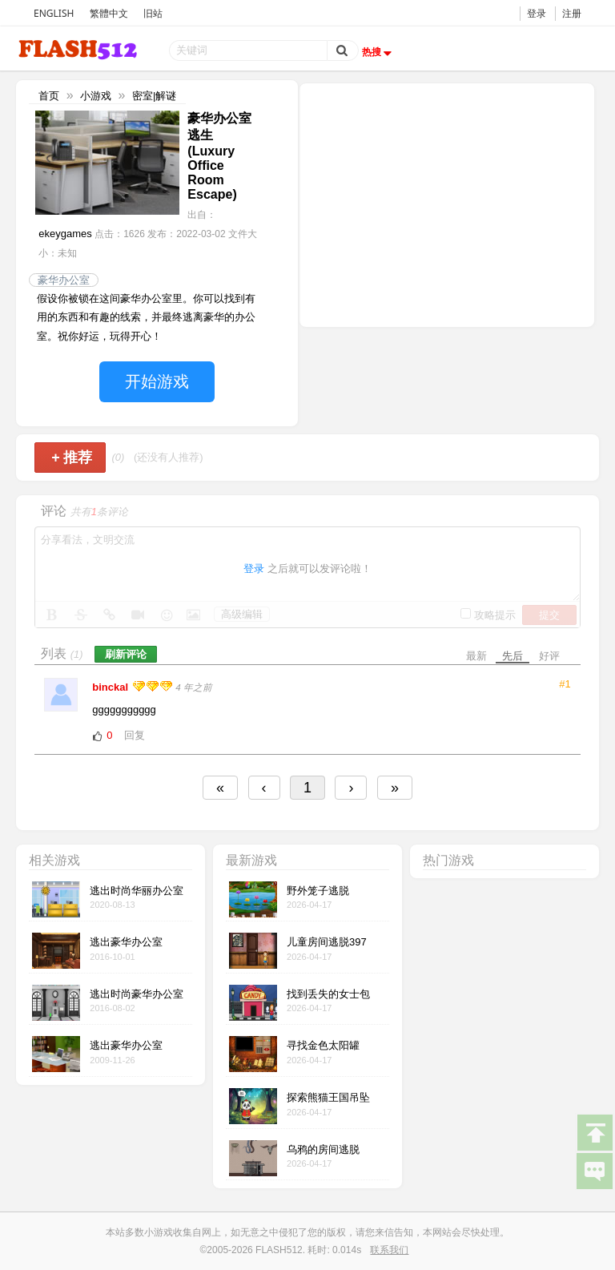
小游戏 (95, 96)
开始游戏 (157, 381)
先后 (512, 656)
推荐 (71, 458)
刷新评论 (126, 654)
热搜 (379, 52)
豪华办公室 (64, 280)
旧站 (153, 13)
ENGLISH (54, 13)
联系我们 (389, 1250)
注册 (571, 13)
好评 (549, 656)
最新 (476, 656)
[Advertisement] (446, 203)
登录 (536, 13)
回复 (134, 735)
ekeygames (64, 234)
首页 (48, 96)
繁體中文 (109, 13)
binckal (111, 687)
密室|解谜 (154, 96)
